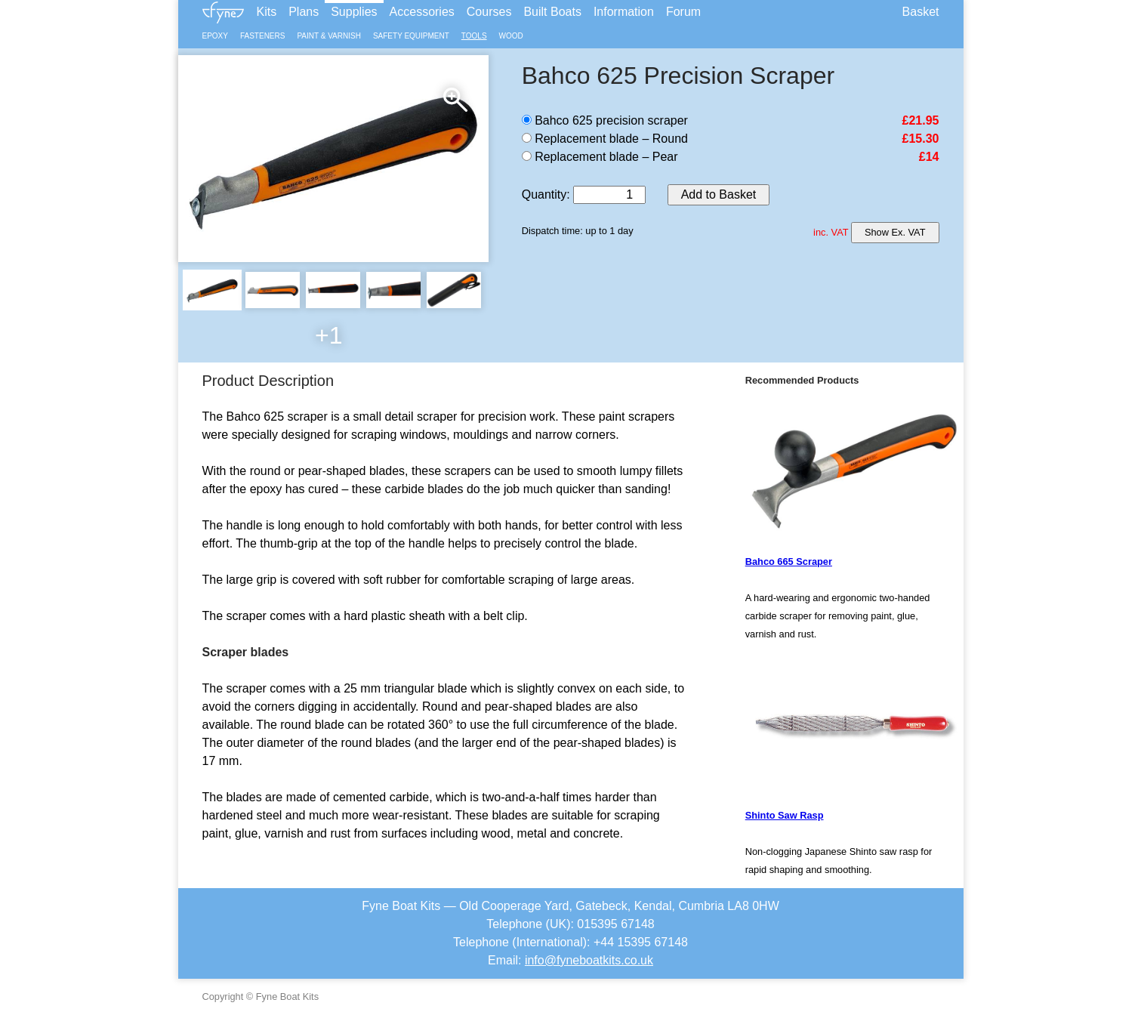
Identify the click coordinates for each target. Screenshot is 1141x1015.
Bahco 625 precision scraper (605, 120)
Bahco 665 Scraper (788, 561)
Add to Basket (719, 194)
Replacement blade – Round (605, 138)
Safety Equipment (411, 36)
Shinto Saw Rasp (784, 815)
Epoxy (215, 36)
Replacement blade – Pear (600, 156)
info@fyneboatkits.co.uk (589, 960)
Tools (474, 36)
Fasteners (262, 36)
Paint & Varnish (328, 36)
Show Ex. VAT (895, 232)
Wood (511, 36)
